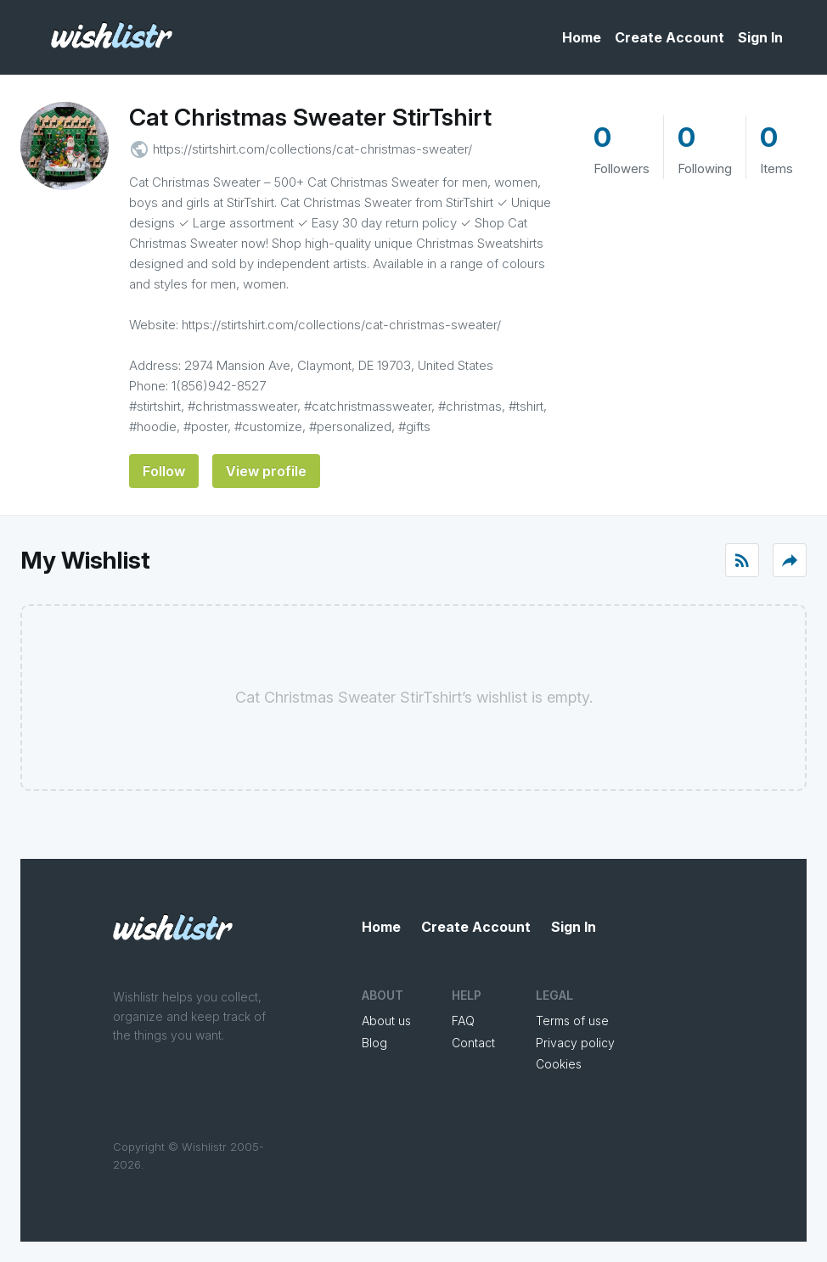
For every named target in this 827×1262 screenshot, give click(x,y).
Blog (374, 1042)
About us (386, 1020)
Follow (164, 471)
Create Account (669, 37)
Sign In (760, 37)
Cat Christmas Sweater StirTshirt (310, 117)
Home (581, 37)
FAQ (463, 1020)
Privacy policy (575, 1042)
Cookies (559, 1064)
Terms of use (572, 1020)
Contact (473, 1042)
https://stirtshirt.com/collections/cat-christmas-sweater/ (312, 149)
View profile (266, 471)
